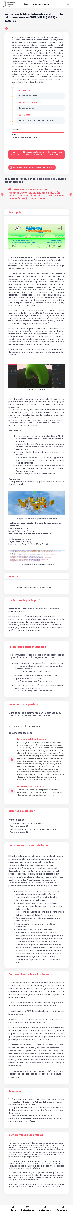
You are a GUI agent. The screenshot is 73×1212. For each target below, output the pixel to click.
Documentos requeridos (23, 704)
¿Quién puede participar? (24, 600)
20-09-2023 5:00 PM (28, 103)
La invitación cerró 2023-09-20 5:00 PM (34, 153)
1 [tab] (38, 207)
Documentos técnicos (20, 732)
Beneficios (14, 1091)
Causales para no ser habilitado (28, 845)
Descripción (15, 212)
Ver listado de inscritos (55, 153)
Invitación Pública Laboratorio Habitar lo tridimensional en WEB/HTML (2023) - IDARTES (33, 18)
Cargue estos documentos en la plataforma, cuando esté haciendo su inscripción (34, 714)
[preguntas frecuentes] (6, 28)
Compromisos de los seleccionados (30, 974)
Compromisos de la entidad (25, 1135)
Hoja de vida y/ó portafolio (30, 786)
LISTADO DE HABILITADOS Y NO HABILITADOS (31, 167)
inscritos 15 (14, 154)
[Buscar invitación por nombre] (41, 4)
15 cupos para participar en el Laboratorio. (33, 587)
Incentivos (15, 576)
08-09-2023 (24, 90)
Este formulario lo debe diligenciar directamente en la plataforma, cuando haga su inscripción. (36, 656)
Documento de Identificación (31, 739)
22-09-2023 (24, 115)
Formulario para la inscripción (27, 646)
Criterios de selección (21, 811)
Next (70, 194)
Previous (2, 194)
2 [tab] (42, 207)
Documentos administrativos (24, 726)
